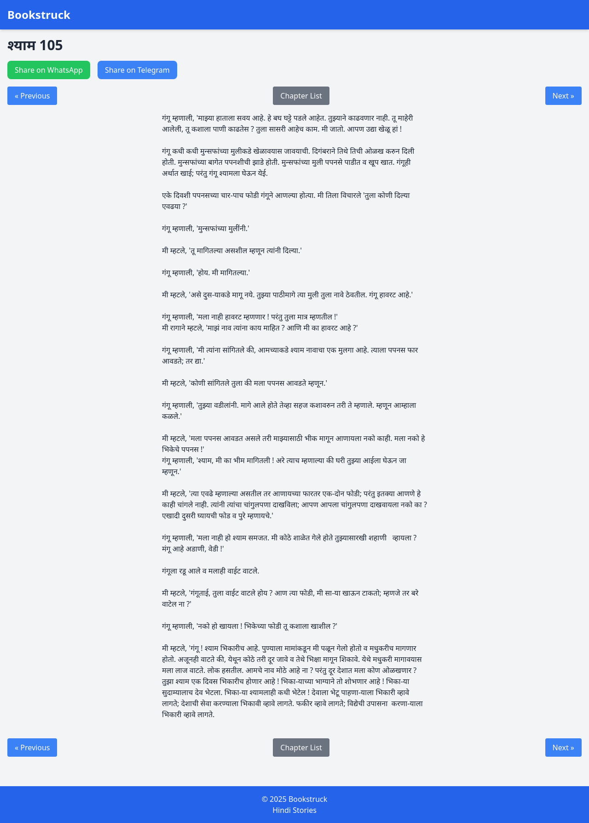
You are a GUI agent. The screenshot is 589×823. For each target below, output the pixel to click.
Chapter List (301, 96)
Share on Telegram (137, 70)
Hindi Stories (294, 810)
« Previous (32, 96)
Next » (563, 96)
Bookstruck (38, 14)
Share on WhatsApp (49, 70)
